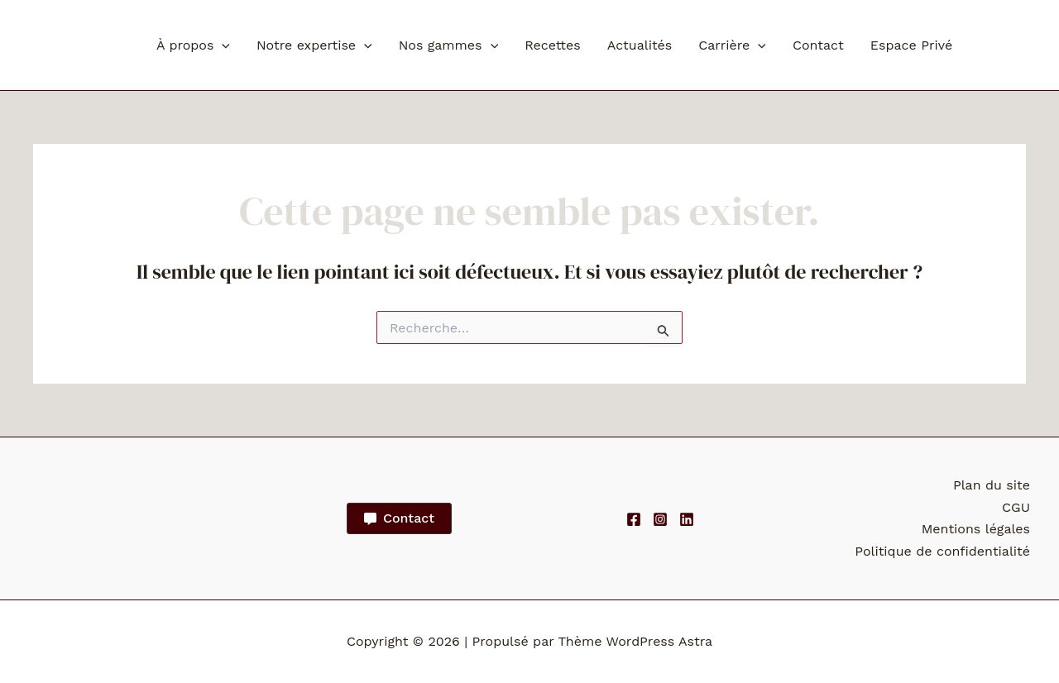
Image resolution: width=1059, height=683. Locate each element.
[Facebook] (633, 519)
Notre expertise (314, 45)
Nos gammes (448, 45)
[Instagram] (660, 519)
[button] (221, 45)
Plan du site (991, 485)
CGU (1016, 507)
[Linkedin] (686, 519)
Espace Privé (911, 45)
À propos (193, 45)
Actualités (640, 45)
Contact (818, 45)
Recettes (553, 45)
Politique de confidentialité (942, 551)
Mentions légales (976, 529)
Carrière (732, 45)
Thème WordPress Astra (635, 641)
